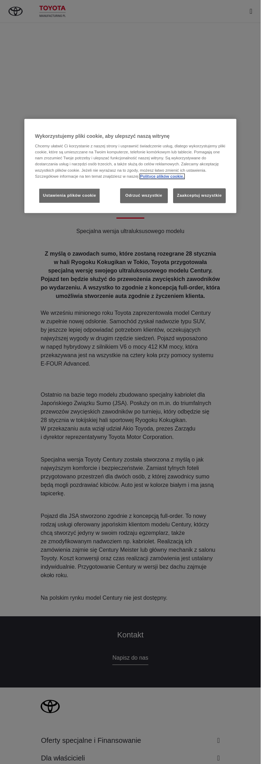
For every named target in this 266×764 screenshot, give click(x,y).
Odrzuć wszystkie (143, 195)
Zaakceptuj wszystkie (199, 195)
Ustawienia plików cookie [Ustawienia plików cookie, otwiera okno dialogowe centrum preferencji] (69, 195)
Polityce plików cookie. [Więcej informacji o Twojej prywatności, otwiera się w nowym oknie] (162, 176)
